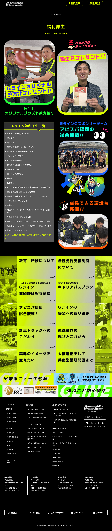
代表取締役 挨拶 (12, 437)
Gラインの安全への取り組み (36, 419)
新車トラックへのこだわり (36, 432)
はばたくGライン (13, 433)
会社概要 (10, 441)
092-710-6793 (94, 485)
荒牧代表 (36, 512)
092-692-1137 (14, 488)
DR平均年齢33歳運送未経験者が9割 (65, 421)
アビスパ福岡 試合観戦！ (36, 413)
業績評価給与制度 (33, 451)
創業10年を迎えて (59, 428)
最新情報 (55, 465)
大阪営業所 (56, 453)
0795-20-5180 (67, 485)
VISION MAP (11, 454)
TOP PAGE (10, 405)
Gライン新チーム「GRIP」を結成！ (64, 438)
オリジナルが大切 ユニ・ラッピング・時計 (65, 414)
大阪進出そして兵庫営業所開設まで (36, 438)
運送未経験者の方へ (60, 405)
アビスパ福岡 (57, 432)
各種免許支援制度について (36, 443)
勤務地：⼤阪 (11, 417)
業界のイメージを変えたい (36, 428)
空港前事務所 (57, 461)
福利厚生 (29, 405)
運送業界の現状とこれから (36, 409)
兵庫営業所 (56, 457)
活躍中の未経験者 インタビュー (65, 409)
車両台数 (10, 450)
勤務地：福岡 (11, 413)
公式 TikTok (98, 512)
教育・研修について (34, 447)
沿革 (8, 445)
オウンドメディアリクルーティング (64, 444)
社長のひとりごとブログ (12, 461)
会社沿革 (9, 428)
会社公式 (14, 512)
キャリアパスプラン (34, 424)
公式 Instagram (57, 512)
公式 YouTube (77, 512)
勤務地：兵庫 (11, 422)
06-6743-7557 (41, 488)
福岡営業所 (56, 449)
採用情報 (9, 409)
